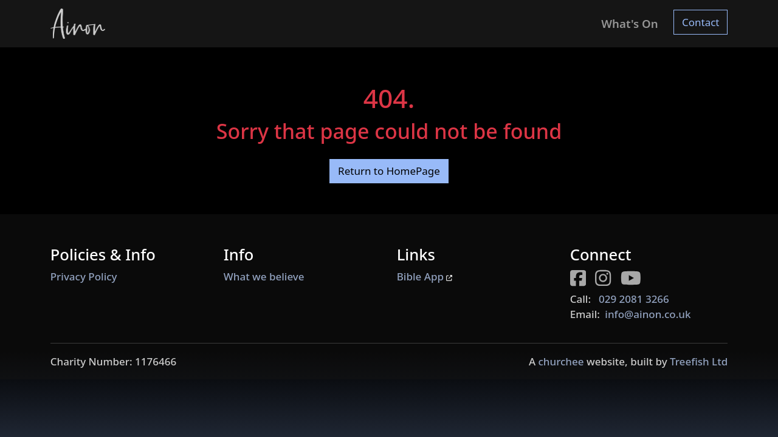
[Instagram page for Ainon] (608, 280)
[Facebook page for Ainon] (583, 280)
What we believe (264, 276)
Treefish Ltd (699, 361)
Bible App (425, 276)
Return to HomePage (389, 171)
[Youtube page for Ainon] (635, 280)
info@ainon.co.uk (647, 314)
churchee (561, 361)
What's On (629, 23)
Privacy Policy (83, 276)
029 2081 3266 (634, 299)
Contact (701, 22)
